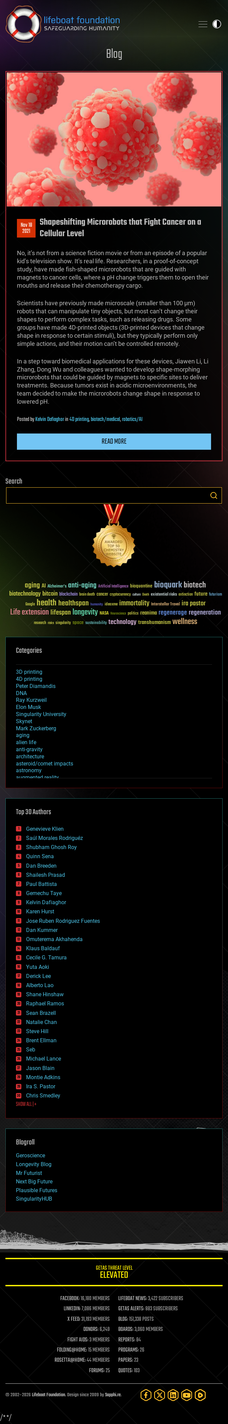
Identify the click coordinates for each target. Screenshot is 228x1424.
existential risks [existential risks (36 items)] (164, 594)
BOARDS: (125, 1329)
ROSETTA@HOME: (70, 1360)
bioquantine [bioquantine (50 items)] (141, 586)
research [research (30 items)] (40, 623)
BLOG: (123, 1319)
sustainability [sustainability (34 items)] (96, 623)
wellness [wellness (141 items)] (184, 622)
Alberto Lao (40, 985)
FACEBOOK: (70, 1298)
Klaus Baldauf (43, 948)
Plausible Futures (36, 1190)
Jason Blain (40, 1068)
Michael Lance (43, 1058)
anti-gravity (29, 749)
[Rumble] (200, 1395)
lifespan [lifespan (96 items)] (60, 613)
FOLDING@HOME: (72, 1350)
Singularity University (41, 714)
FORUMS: (97, 1370)
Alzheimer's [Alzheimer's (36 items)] (56, 586)
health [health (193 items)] (47, 603)
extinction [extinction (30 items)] (186, 595)
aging (22, 735)
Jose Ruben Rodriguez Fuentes (63, 921)
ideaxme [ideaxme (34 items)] (111, 604)
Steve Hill (37, 1031)
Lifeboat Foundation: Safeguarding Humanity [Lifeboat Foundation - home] (97, 24)
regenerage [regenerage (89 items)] (173, 613)
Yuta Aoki (37, 967)
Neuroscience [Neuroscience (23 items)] (118, 614)
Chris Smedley (43, 1095)
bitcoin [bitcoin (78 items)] (50, 594)
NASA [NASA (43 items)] (104, 613)
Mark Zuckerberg (36, 728)
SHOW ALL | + (26, 1104)
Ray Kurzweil (31, 700)
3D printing (29, 672)
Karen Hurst (40, 911)
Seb (30, 1049)
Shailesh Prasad (45, 875)
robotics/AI (132, 419)
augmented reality (37, 777)
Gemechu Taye (44, 893)
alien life (26, 742)
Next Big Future (34, 1181)
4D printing (79, 419)
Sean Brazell (41, 1013)
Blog (114, 54)
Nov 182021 (26, 228)
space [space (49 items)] (78, 622)
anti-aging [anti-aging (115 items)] (82, 585)
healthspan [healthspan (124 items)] (73, 603)
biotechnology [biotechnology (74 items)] (25, 594)
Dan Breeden (41, 866)
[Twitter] (159, 1395)
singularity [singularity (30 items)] (63, 623)
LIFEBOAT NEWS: (132, 1298)
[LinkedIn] (173, 1395)
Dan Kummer (42, 930)
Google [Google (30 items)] (30, 604)
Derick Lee (38, 976)
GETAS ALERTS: (131, 1309)
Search (214, 495)
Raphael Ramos (45, 1003)
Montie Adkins (43, 1077)
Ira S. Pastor (40, 1086)
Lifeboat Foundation (48, 1395)
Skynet (24, 721)
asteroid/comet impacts (44, 763)
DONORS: (91, 1329)
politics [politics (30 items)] (133, 613)
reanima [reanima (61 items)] (148, 613)
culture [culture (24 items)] (136, 595)
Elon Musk (28, 707)
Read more (114, 441)
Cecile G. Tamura (46, 957)
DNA (21, 693)
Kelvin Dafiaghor (49, 419)
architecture (30, 756)
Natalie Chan (41, 1022)
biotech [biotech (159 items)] (195, 585)
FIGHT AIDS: (77, 1340)
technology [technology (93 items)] (122, 622)
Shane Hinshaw (45, 994)
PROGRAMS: (128, 1350)
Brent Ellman (41, 1040)
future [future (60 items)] (200, 594)
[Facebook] (146, 1395)
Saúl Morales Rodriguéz (54, 838)
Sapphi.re (113, 1395)
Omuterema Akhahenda (54, 939)
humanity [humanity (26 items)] (96, 605)
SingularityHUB (34, 1199)
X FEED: (73, 1319)
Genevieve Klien (45, 829)
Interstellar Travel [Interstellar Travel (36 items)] (165, 604)
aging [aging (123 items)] (32, 585)
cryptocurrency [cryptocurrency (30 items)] (120, 595)
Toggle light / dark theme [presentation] (216, 24)
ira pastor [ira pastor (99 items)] (194, 603)
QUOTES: (125, 1370)
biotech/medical (105, 419)
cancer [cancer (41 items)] (102, 594)
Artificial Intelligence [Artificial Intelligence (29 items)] (113, 586)
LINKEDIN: (72, 1309)
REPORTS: (126, 1340)
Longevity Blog (33, 1164)
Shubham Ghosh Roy (51, 847)
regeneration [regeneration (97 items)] (205, 613)
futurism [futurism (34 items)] (215, 595)
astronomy (29, 770)
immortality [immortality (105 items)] (134, 603)
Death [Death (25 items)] (145, 595)
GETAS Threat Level (114, 1273)
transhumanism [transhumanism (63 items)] (154, 622)
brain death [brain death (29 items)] (87, 595)
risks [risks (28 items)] (51, 623)
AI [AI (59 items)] (44, 586)
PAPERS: (125, 1360)
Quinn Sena (40, 856)
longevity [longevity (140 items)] (85, 612)
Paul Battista (41, 884)
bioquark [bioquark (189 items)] (168, 585)
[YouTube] (186, 1395)
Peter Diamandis (36, 686)
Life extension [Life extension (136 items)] (29, 612)
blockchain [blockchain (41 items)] (68, 594)
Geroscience (30, 1155)
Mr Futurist (29, 1173)
